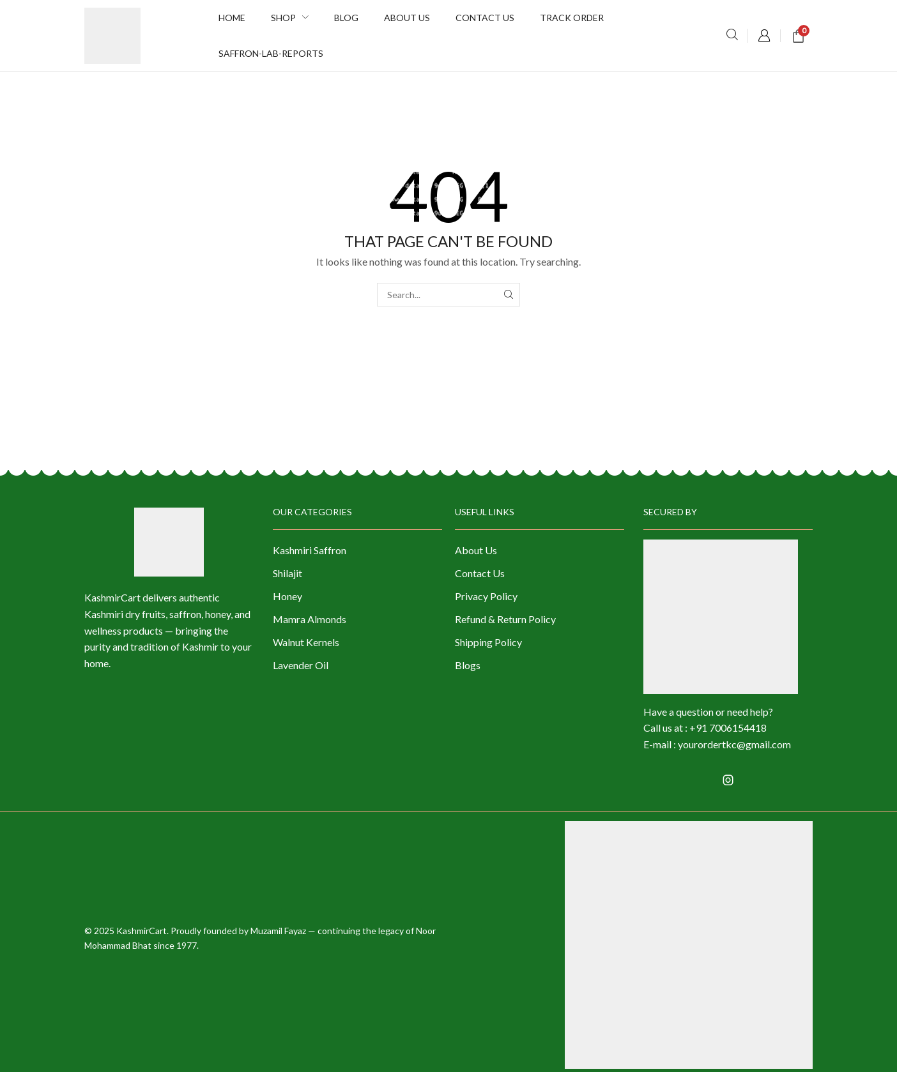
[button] (732, 35)
